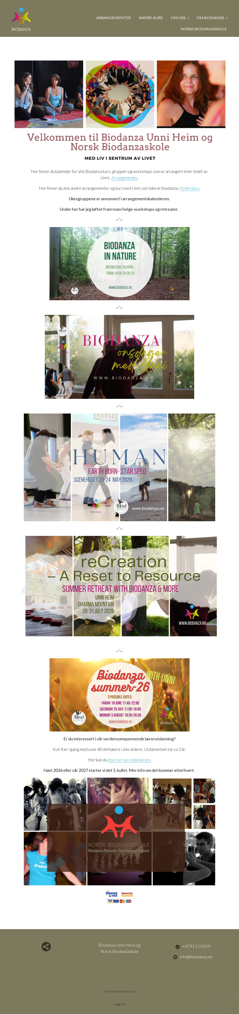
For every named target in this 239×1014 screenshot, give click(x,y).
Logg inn (120, 1004)
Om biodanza (211, 17)
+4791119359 (192, 946)
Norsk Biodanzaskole (204, 29)
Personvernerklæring (119, 991)
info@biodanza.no (192, 956)
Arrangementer (113, 17)
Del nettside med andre (46, 946)
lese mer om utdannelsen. (129, 759)
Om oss (178, 17)
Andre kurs (151, 17)
